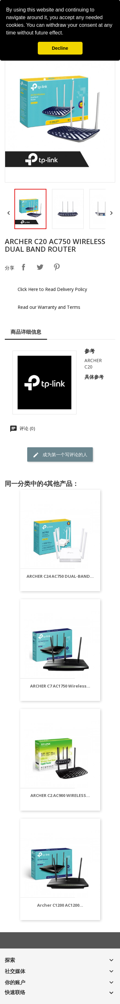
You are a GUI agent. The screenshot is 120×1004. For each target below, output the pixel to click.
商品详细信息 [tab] (26, 331)
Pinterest (56, 267)
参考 (89, 350)
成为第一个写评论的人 (60, 454)
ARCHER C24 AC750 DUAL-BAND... (60, 576)
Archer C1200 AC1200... (60, 905)
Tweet (40, 267)
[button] (66, 33)
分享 (23, 267)
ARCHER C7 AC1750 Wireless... (60, 686)
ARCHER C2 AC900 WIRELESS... (60, 795)
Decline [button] (60, 48)
